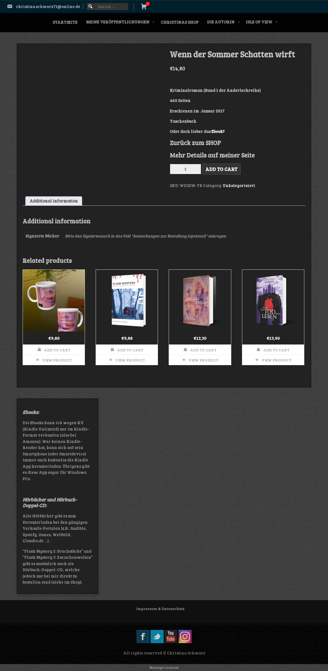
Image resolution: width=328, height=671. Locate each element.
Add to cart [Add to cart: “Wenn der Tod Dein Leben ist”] (276, 349)
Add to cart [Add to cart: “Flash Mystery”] (130, 349)
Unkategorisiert (239, 185)
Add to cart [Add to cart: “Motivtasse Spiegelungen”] (57, 349)
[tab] (53, 201)
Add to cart (221, 169)
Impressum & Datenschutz (160, 608)
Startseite (65, 22)
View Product (57, 360)
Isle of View (259, 22)
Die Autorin (221, 22)
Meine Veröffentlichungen (117, 22)
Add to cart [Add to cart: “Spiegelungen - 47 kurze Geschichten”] (203, 349)
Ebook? (218, 131)
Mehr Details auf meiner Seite (212, 155)
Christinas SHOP (179, 22)
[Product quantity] (185, 169)
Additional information (54, 201)
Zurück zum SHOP (195, 142)
